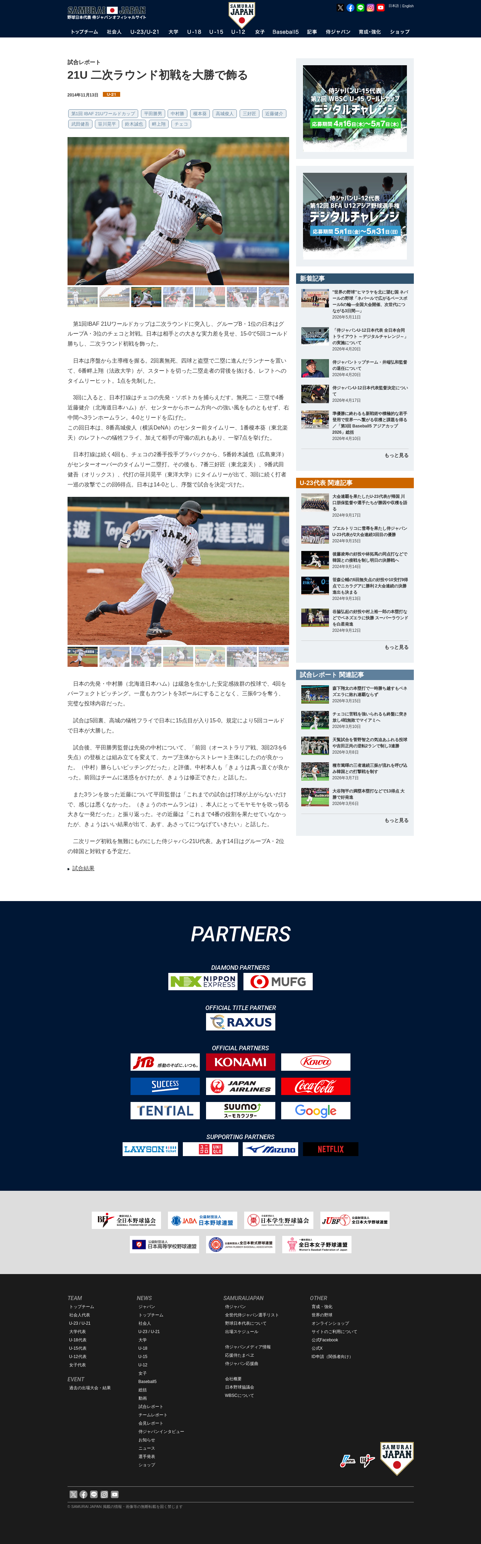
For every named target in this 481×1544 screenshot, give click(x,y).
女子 (143, 1373)
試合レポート (151, 1406)
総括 (143, 1390)
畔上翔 (159, 124)
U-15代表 (78, 1348)
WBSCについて (239, 1395)
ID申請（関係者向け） (332, 1356)
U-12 (143, 1365)
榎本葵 (200, 113)
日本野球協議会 (239, 1387)
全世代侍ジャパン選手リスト (252, 1315)
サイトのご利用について (334, 1331)
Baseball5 (148, 1381)
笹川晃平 (107, 124)
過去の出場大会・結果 (90, 1387)
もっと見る (396, 455)
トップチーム (81, 1306)
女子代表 (77, 1365)
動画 (143, 1398)
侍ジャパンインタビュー (161, 1431)
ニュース (147, 1448)
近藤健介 (274, 113)
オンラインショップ (330, 1323)
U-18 (143, 1348)
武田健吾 (80, 124)
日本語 (394, 6)
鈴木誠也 (134, 124)
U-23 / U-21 (80, 1323)
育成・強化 (322, 1306)
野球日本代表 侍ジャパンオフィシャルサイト (109, 12)
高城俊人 (225, 113)
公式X (317, 1348)
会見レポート (151, 1423)
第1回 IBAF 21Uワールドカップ (103, 113)
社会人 (145, 1323)
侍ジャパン (235, 1306)
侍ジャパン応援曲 (241, 1363)
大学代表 (77, 1331)
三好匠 (249, 113)
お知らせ (147, 1439)
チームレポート (153, 1414)
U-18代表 (78, 1340)
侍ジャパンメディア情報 (248, 1346)
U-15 (143, 1356)
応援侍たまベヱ (239, 1355)
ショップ (147, 1464)
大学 (143, 1340)
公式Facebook (325, 1340)
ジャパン (147, 1306)
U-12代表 (78, 1356)
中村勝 (177, 113)
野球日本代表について (246, 1323)
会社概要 (233, 1378)
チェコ (181, 124)
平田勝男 (153, 113)
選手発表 (147, 1456)
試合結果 (83, 868)
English (408, 6)
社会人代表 (79, 1315)
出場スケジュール (241, 1331)
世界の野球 (322, 1315)
